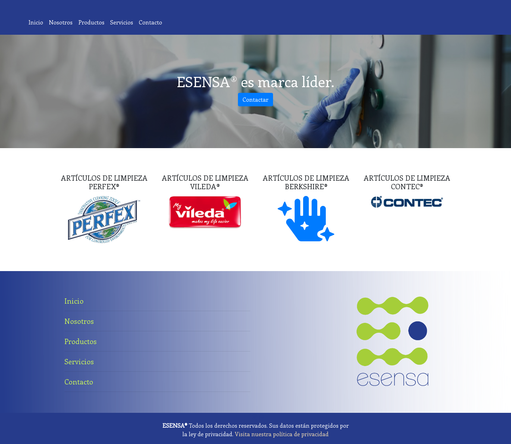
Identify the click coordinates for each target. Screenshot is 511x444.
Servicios (123, 22)
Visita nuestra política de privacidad (282, 434)
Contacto (152, 22)
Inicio (37, 22)
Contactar (255, 99)
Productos (92, 22)
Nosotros (62, 22)
